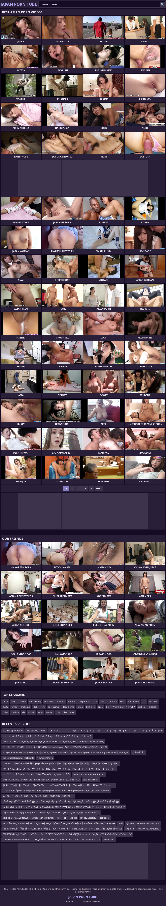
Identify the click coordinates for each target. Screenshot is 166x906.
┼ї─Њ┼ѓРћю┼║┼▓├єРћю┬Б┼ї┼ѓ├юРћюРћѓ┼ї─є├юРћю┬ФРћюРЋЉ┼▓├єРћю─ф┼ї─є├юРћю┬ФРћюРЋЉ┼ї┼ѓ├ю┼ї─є (59, 785)
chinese (22, 701)
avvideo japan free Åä (13, 730)
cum (95, 701)
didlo (5, 712)
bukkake (153, 701)
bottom (71, 701)
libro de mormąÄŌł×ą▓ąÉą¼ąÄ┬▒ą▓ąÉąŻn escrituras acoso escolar (34, 817)
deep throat (69, 712)
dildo (100, 707)
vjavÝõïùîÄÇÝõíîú (45, 758)
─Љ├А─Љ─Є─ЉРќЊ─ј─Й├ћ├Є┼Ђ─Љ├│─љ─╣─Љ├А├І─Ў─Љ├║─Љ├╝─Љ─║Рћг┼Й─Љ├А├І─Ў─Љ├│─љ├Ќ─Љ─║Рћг (106, 730)
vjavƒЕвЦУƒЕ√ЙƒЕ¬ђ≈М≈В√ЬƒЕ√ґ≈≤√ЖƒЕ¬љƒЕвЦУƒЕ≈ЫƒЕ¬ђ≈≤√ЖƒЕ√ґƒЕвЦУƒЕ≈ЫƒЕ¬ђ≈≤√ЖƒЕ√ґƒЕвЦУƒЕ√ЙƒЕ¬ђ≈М (56, 790)
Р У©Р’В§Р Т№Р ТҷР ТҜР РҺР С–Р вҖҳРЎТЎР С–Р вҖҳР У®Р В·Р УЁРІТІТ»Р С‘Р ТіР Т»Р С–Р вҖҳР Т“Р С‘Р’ (51, 839)
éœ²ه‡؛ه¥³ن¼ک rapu (36, 730)
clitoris (31, 712)
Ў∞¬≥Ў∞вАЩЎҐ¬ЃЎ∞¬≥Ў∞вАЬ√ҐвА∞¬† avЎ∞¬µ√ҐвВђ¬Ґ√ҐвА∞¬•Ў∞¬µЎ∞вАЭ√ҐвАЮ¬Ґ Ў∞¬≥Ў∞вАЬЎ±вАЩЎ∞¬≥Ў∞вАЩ (62, 828)
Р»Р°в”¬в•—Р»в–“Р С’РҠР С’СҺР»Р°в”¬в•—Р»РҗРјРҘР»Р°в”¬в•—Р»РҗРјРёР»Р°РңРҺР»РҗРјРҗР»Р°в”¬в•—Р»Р (81, 834)
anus (40, 712)
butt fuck (90, 707)
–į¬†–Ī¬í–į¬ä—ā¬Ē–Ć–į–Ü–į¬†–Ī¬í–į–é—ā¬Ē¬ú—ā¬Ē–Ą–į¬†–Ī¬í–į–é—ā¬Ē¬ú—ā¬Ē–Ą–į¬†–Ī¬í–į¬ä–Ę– (47, 736)
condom (15, 712)
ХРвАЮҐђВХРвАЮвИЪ (148, 828)
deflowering (35, 701)
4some (49, 712)
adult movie (133, 701)
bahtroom (104, 817)
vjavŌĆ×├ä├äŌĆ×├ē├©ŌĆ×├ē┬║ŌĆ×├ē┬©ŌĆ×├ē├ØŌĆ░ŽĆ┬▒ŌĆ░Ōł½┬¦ (38, 796)
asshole (141, 707)
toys (43, 707)
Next (98, 488)
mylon (14, 707)
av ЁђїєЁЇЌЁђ (138, 752)
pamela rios (108, 839)
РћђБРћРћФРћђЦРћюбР (14, 834)
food (121, 823)
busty (5, 707)
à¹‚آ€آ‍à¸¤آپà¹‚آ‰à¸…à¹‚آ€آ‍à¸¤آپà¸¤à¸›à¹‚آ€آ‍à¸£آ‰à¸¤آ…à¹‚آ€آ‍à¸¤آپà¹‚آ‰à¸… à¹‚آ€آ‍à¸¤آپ (41, 779)
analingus (25, 707)
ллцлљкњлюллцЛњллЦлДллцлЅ (89, 774)
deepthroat (84, 701)
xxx (144, 701)
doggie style (68, 707)
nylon (80, 707)
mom (5, 701)
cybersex (153, 707)
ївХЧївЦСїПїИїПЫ (88, 817)
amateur (61, 701)
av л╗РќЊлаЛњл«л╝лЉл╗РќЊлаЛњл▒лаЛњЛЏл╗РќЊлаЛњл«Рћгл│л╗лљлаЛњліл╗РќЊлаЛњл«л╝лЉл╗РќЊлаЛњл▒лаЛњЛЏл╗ (66, 752)
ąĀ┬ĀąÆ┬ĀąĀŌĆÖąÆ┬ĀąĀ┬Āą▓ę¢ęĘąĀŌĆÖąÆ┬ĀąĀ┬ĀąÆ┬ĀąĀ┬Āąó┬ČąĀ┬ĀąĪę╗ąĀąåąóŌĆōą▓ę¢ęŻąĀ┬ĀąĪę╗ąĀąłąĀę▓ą (61, 801)
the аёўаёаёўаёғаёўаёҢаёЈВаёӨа (18, 758)
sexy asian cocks (90, 779)
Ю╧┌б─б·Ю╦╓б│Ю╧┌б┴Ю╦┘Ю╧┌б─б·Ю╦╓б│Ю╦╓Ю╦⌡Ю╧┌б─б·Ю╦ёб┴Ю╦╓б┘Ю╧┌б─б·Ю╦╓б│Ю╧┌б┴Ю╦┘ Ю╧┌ (59, 768)
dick (35, 707)
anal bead (48, 701)
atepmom (129, 828)
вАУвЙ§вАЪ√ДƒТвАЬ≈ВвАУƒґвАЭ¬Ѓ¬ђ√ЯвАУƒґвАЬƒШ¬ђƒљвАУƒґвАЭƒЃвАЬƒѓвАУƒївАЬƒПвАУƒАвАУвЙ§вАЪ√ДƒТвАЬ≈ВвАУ (59, 823)
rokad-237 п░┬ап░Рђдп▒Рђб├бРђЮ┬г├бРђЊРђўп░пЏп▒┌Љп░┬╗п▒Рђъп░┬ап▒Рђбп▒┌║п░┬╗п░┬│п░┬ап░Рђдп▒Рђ (60, 763)
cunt (58, 712)
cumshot (113, 701)
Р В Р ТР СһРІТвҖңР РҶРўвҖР (120, 707)
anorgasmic (53, 707)
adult (102, 701)
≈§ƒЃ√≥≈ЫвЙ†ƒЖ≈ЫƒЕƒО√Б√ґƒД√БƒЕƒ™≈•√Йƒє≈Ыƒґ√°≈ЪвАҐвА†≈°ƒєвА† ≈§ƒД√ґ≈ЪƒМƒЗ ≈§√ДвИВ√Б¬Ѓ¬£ (51, 812)
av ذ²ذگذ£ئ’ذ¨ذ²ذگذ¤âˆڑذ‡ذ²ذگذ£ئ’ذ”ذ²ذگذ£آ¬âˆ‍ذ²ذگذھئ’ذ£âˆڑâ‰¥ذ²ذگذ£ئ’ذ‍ (36, 774)
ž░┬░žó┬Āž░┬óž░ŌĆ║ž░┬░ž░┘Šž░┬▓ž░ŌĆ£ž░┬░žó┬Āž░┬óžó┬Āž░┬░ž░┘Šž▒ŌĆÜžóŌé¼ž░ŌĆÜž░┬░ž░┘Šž (55, 747)
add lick (73, 817)
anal (13, 701)
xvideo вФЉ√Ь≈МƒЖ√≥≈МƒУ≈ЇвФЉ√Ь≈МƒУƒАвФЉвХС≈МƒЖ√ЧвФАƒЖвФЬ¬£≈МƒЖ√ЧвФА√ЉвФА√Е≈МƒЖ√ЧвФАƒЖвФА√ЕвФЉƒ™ (64, 807)
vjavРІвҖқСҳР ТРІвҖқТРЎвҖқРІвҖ (142, 823)
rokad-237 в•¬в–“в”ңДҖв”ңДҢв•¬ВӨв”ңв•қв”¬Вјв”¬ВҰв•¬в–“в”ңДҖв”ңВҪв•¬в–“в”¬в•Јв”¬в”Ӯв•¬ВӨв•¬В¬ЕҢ (53, 741)
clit (23, 712)
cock (122, 701)
